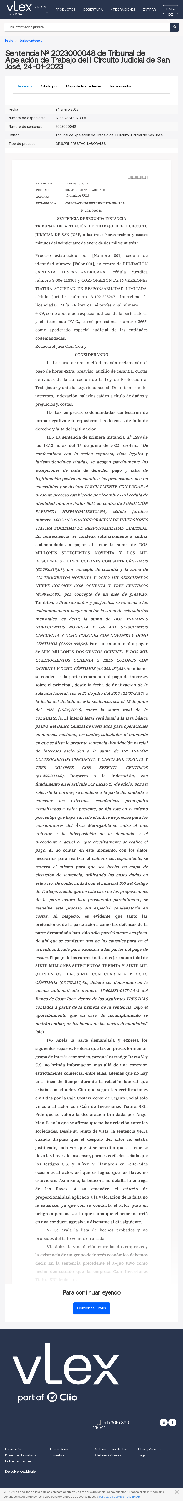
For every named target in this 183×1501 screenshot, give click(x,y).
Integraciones (123, 9)
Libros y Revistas (149, 1449)
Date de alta (170, 10)
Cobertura (93, 9)
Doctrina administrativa (111, 1449)
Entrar (149, 9)
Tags (141, 1455)
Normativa (57, 1455)
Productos (66, 9)
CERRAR (176, 1492)
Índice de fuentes (18, 1461)
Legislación (13, 1449)
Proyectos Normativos (20, 1455)
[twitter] (164, 1422)
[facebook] (172, 1422)
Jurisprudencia (60, 1449)
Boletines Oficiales (107, 1455)
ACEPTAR (133, 1496)
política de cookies (111, 1496)
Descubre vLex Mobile (20, 1471)
